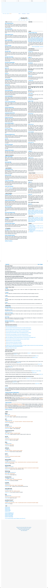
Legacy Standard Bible (8, 79)
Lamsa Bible (7, 218)
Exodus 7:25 (30, 90)
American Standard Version (9, 107)
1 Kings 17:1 (30, 151)
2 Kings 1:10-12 (30, 157)
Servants (41, 213)
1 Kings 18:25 (30, 188)
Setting (29, 214)
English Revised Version (9, 117)
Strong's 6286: (7, 434)
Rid (37, 213)
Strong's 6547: (7, 428)
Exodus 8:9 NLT (7, 508)
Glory (40, 211)
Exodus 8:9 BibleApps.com (9, 512)
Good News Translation (8, 128)
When (37, 38)
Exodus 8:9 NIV (7, 507)
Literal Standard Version (9, 169)
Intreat (35, 212)
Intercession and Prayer (9, 312)
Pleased (32, 213)
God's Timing (7, 316)
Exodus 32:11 (33, 370)
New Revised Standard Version (10, 212)
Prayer (35, 213)
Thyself (32, 214)
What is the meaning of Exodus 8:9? (11, 326)
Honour (29, 212)
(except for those (33, 40)
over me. (34, 38)
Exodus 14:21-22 (31, 142)
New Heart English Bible (9, 144)
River (39, 213)
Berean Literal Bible (8, 45)
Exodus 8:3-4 (29, 378)
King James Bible (8, 51)
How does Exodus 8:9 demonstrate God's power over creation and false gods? (18, 327)
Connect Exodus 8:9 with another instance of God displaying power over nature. (18, 332)
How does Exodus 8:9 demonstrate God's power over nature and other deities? (18, 335)
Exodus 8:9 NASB (8, 510)
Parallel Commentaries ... (9, 409)
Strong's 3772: (7, 492)
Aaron (7, 302)
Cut (39, 210)
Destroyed (30, 211)
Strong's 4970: (7, 445)
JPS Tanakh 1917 (8, 229)
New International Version (9, 23)
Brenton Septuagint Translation (10, 235)
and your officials (32, 39)
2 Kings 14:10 (30, 51)
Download (41, 46)
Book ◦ (39, 264)
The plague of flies (32, 229)
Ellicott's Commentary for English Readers (12, 392)
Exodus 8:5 (11, 188)
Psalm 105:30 (30, 93)
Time (34, 214)
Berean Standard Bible (8, 40)
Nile (39, 212)
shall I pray (40, 38)
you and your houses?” (39, 41)
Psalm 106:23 (38, 370)
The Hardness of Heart (8, 309)
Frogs (38, 211)
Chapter (41, 264)
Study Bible (7, 264)
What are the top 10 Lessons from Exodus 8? (13, 340)
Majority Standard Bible (8, 156)
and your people (37, 39)
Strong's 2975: (7, 486)
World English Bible (8, 162)
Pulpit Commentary (8, 402)
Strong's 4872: (7, 416)
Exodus (5, 13)
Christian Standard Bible (9, 96)
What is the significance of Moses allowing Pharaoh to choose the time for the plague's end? (21, 337)
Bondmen (32, 210)
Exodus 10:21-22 (31, 124)
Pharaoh (29, 213)
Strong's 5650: (7, 463)
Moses (32, 37)
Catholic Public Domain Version (10, 200)
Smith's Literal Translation (9, 186)
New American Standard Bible (10, 62)
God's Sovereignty (8, 306)
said (34, 37)
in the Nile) (38, 40)
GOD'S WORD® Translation (9, 123)
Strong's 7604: (7, 480)
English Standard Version (9, 34)
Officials (41, 212)
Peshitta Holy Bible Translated (10, 223)
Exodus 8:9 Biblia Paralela (9, 513)
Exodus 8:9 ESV (7, 509)
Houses (32, 212)
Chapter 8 (8, 13)
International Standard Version (10, 134)
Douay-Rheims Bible (8, 194)
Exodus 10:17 (30, 71)
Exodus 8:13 (30, 204)
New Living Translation (8, 28)
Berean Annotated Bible (9, 90)
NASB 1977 (7, 73)
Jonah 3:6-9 (41, 374)
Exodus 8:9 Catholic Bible (9, 516)
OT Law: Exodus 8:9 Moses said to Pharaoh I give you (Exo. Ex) (15, 518)
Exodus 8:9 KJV (7, 511)
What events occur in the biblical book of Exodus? (14, 343)
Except (35, 211)
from (33, 41)
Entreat (33, 211)
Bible (3, 13)
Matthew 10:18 (34, 357)
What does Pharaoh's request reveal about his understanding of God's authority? (18, 329)
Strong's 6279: (7, 451)
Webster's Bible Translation (9, 150)
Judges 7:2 (30, 57)
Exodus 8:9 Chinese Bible (9, 514)
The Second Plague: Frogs (32, 32)
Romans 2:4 (10, 366)
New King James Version (9, 56)
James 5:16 (34, 372)
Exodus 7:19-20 (30, 101)
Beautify (29, 210)
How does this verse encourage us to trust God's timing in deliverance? (17, 334)
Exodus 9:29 (19, 362)
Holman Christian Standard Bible (10, 101)
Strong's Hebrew (7, 457)
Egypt (7, 295)
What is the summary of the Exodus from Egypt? (14, 342)
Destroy (41, 210)
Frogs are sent (31, 224)
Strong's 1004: (7, 503)
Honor (42, 211)
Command (36, 210)
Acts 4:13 (36, 355)
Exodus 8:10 (40, 364)
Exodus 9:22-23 (30, 113)
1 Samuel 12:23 (30, 80)
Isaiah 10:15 (30, 194)
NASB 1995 (7, 68)
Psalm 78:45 (30, 97)
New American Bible (8, 206)
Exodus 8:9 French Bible (9, 515)
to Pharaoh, (37, 37)
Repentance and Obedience (9, 320)
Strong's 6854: (7, 474)
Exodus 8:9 (7, 387)
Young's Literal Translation (9, 180)
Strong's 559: (7, 422)
